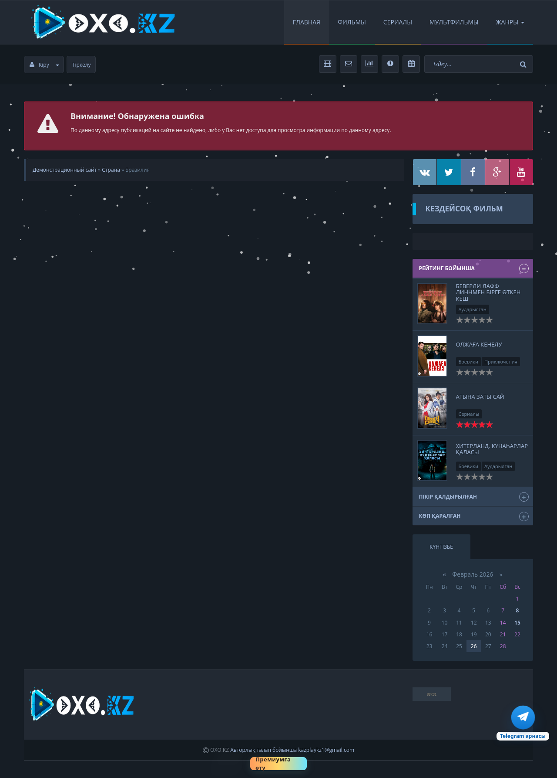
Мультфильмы (454, 22)
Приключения (500, 361)
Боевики (469, 361)
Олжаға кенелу (479, 344)
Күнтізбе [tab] (441, 546)
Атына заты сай (480, 397)
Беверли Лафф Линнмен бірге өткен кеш (488, 292)
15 (517, 622)
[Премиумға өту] (278, 763)
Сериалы (397, 22)
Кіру (44, 64)
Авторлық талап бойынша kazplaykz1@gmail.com (292, 750)
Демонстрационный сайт (65, 169)
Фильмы (352, 22)
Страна (111, 169)
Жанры (510, 22)
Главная (306, 22)
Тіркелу (81, 64)
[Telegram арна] (523, 723)
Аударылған (473, 309)
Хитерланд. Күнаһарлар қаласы (492, 449)
